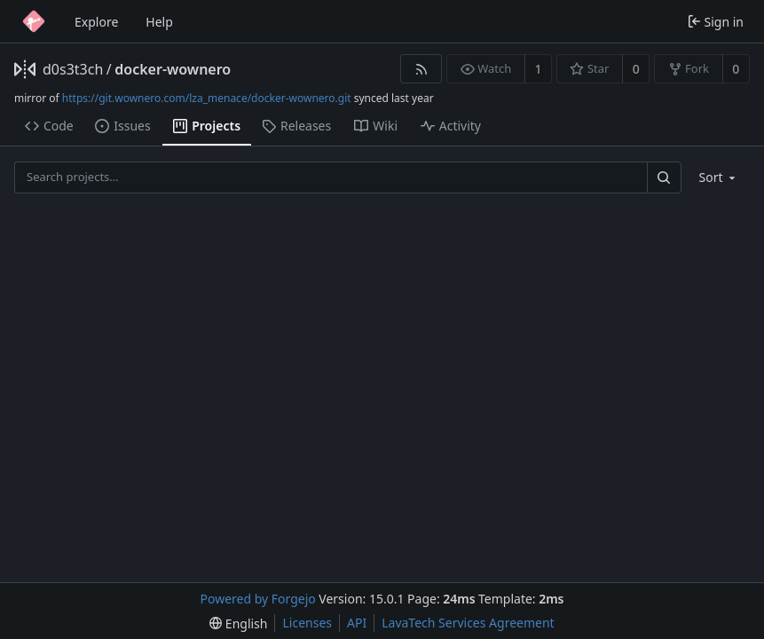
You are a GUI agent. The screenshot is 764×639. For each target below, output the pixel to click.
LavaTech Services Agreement (468, 622)
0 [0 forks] (735, 68)
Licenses (307, 622)
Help (159, 21)
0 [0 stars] (636, 68)
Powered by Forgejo (258, 598)
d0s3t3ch (73, 69)
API (356, 622)
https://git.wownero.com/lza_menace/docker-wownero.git (206, 98)
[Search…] (664, 177)
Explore (96, 21)
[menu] (719, 177)
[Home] (34, 21)
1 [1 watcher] (538, 68)
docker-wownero (172, 69)
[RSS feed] (421, 68)
